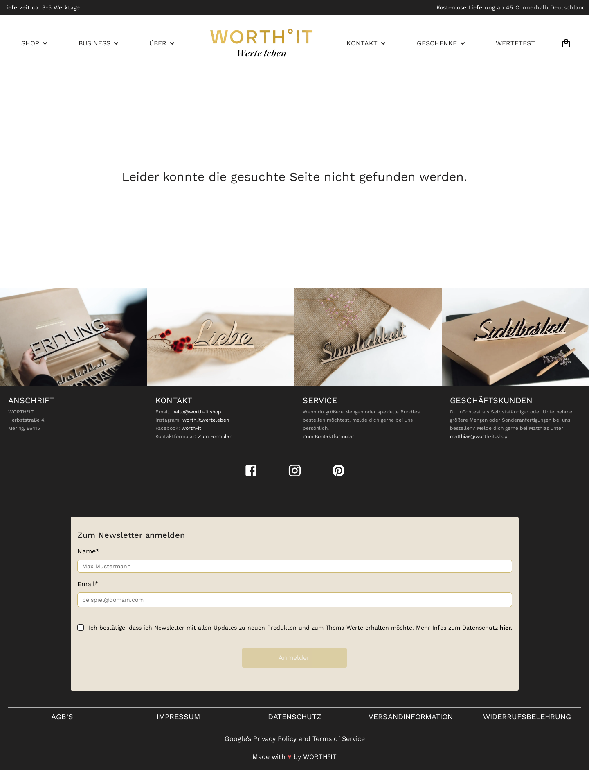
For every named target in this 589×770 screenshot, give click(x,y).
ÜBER (162, 43)
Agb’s (62, 716)
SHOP (35, 43)
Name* (88, 551)
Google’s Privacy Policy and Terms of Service (295, 739)
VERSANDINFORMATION (411, 716)
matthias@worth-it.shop (479, 436)
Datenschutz (294, 716)
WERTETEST (515, 43)
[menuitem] (35, 43)
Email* (87, 584)
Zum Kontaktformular (328, 436)
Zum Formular (215, 436)
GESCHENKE (442, 43)
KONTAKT (366, 43)
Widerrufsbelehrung (527, 716)
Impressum (178, 716)
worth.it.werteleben (205, 420)
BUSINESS (99, 43)
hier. (506, 627)
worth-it (191, 428)
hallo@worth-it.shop (196, 412)
